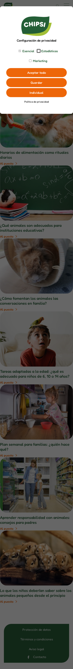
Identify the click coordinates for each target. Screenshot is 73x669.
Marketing (40, 61)
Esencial (28, 51)
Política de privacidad (36, 101)
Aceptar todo (36, 73)
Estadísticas (49, 51)
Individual (36, 93)
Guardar (36, 83)
